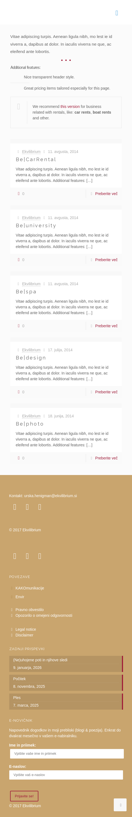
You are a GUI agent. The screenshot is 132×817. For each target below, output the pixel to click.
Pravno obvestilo (30, 609)
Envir (20, 597)
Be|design (31, 358)
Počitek (19, 679)
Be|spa (26, 291)
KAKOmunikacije (30, 588)
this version (70, 106)
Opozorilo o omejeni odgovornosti (44, 615)
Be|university (36, 225)
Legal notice (26, 629)
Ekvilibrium (31, 151)
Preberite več (106, 193)
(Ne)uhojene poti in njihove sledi (40, 660)
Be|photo (30, 424)
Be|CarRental (36, 159)
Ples (17, 697)
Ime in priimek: (22, 745)
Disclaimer (24, 635)
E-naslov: (17, 766)
